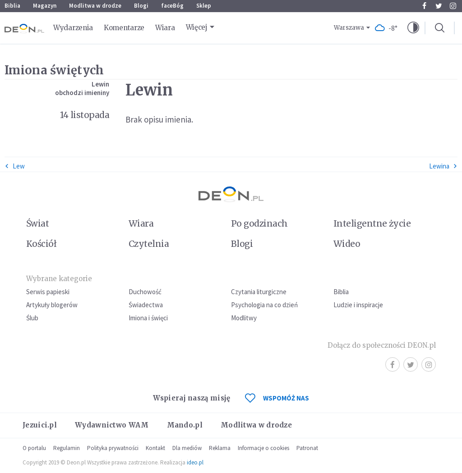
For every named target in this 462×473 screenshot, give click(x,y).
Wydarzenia (73, 27)
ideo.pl (195, 462)
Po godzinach (259, 223)
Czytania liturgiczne (258, 291)
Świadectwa (146, 304)
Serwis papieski (47, 291)
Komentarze (124, 27)
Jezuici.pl (40, 425)
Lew (15, 166)
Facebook (424, 5)
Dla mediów (187, 448)
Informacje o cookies (263, 448)
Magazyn (44, 5)
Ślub (32, 318)
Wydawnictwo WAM (112, 425)
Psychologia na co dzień (264, 304)
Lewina (443, 166)
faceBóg (172, 5)
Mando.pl (185, 425)
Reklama (220, 448)
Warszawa (349, 28)
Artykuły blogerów (52, 304)
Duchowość (145, 291)
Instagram (453, 5)
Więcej (197, 27)
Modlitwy (244, 318)
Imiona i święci (148, 318)
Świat (37, 223)
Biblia (12, 5)
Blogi (141, 5)
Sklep (203, 5)
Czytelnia (149, 243)
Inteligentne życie (372, 223)
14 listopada (85, 114)
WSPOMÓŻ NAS (277, 398)
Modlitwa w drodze (95, 5)
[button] (413, 28)
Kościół (41, 243)
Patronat (307, 448)
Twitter (438, 5)
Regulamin (66, 448)
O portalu (34, 448)
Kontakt (155, 448)
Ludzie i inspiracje (358, 304)
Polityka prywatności (113, 448)
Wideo (346, 243)
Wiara (165, 27)
